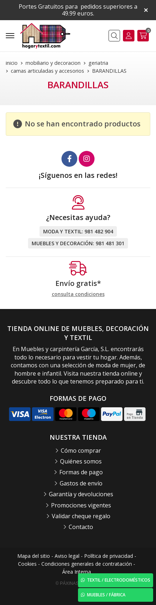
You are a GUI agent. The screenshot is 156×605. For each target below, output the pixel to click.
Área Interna (76, 571)
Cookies (27, 563)
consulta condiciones (78, 294)
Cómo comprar (81, 450)
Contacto (81, 527)
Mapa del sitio (33, 555)
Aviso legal (67, 555)
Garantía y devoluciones (81, 494)
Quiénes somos (81, 461)
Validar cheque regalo (81, 516)
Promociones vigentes (81, 505)
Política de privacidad (108, 555)
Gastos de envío (81, 483)
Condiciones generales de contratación (86, 563)
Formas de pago (81, 472)
